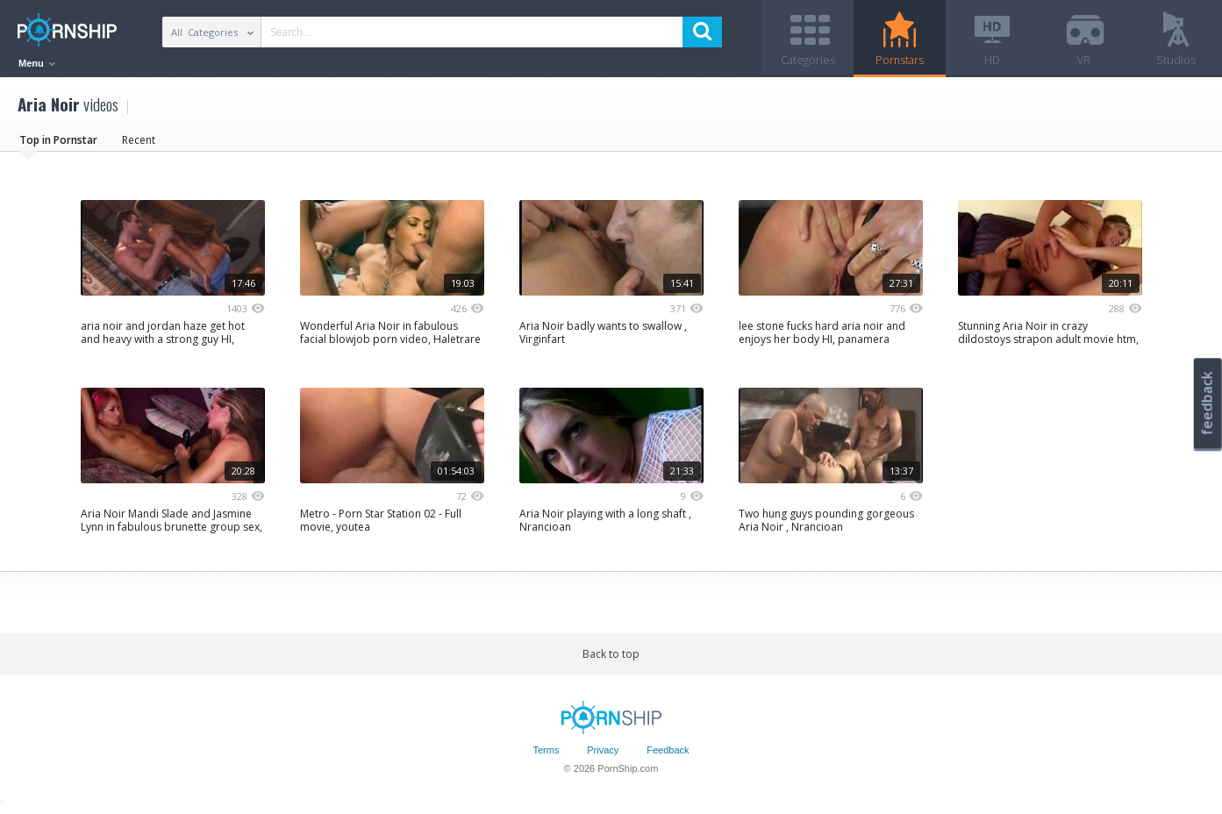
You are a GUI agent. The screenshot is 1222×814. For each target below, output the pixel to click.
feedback (1207, 403)
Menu (36, 63)
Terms (545, 755)
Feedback (668, 755)
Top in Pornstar (58, 144)
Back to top (611, 658)
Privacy (602, 755)
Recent (138, 144)
